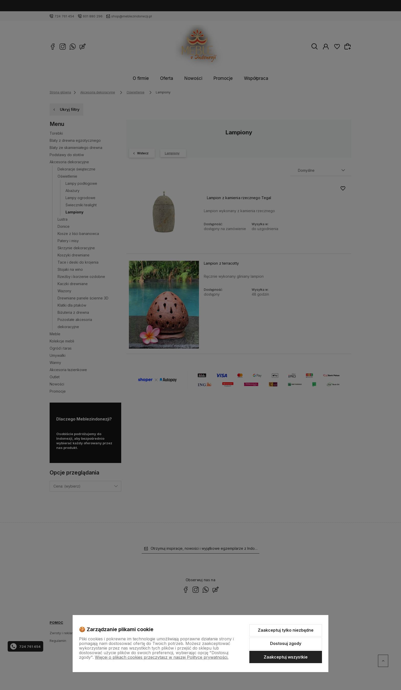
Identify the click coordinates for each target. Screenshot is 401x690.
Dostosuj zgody (285, 643)
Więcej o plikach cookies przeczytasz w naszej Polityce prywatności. (161, 657)
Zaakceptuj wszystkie (286, 657)
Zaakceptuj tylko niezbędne (286, 630)
